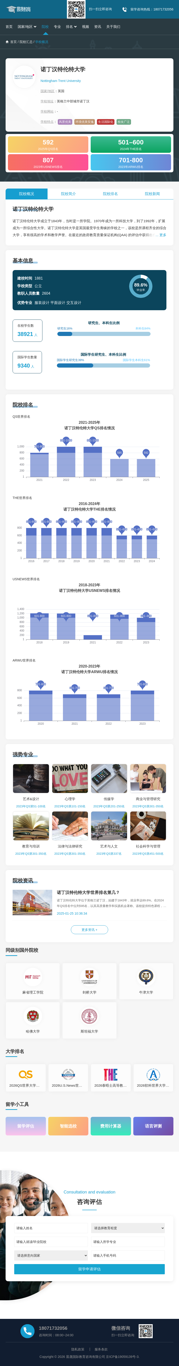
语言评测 (153, 1126)
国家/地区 (27, 27)
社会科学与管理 (148, 846)
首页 (9, 27)
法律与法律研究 (70, 846)
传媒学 (109, 799)
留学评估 (25, 1126)
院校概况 (26, 194)
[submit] (89, 1269)
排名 (71, 27)
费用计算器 (110, 1126)
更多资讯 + (89, 930)
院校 (45, 27)
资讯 (97, 27)
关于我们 (113, 27)
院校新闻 (152, 194)
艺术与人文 (109, 846)
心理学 (70, 799)
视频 (85, 27)
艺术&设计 (31, 799)
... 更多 (160, 235)
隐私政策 (77, 1349)
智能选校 (68, 1126)
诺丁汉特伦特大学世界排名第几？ (88, 892)
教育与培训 (31, 846)
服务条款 (101, 1349)
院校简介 (68, 194)
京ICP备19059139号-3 (122, 1357)
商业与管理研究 (148, 799)
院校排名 (110, 194)
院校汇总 (26, 42)
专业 (57, 27)
